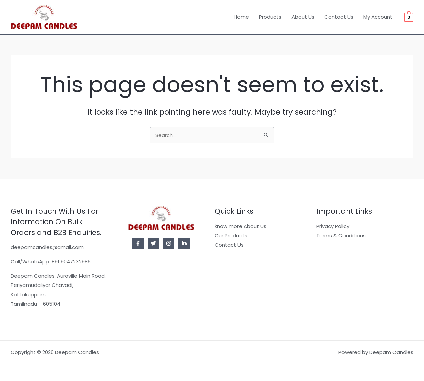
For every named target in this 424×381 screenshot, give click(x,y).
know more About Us (240, 226)
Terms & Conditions (341, 235)
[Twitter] (153, 243)
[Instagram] (168, 243)
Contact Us (338, 16)
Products (270, 16)
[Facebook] (138, 243)
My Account (377, 16)
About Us (303, 16)
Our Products (231, 235)
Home (241, 16)
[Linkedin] (184, 243)
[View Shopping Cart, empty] (408, 16)
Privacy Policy (332, 226)
